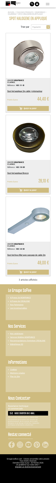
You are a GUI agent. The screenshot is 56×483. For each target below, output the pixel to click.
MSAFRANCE (40, 12)
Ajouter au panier (27, 108)
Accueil (11, 12)
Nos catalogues (16, 334)
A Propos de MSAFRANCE (20, 298)
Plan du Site (15, 377)
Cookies (13, 370)
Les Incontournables (18, 308)
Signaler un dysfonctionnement (28, 467)
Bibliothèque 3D (16, 344)
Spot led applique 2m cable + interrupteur (24, 91)
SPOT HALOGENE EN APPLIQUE (30, 14)
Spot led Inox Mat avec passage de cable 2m (26, 255)
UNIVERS (15, 80)
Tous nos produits (24, 12)
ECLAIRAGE (12, 14)
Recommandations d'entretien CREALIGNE (27, 341)
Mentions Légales (17, 373)
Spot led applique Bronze (18, 173)
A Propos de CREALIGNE (20, 301)
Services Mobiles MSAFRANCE (22, 337)
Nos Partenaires (16, 305)
